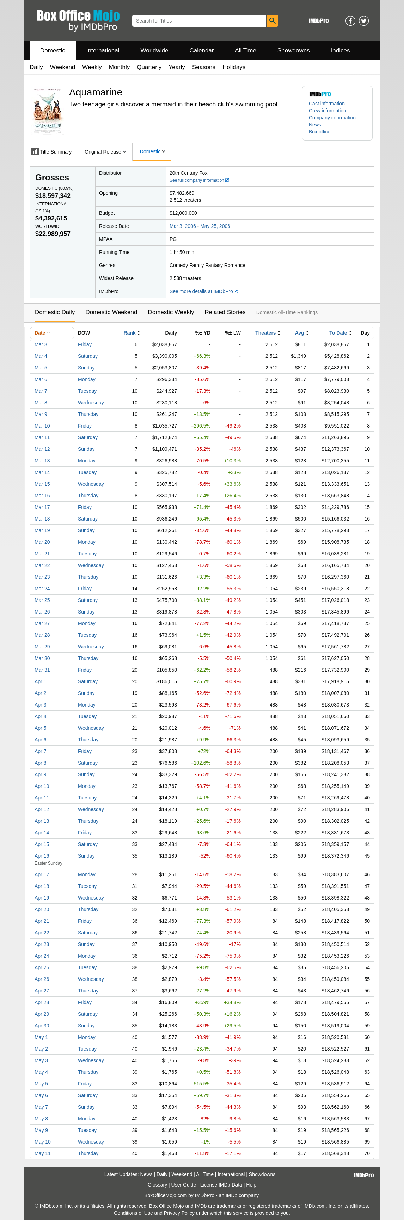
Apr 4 (40, 716)
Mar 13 (42, 460)
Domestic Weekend (111, 312)
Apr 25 (42, 967)
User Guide (183, 1185)
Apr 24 (42, 956)
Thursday (88, 414)
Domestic (52, 50)
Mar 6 (41, 379)
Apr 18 (42, 886)
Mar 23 (42, 577)
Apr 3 (40, 705)
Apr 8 (40, 763)
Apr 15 (42, 844)
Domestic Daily (55, 312)
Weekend (62, 67)
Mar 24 (42, 588)
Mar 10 (42, 426)
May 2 (41, 1049)
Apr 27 (42, 991)
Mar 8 (41, 402)
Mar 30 (42, 658)
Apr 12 (42, 809)
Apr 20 (42, 909)
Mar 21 (42, 553)
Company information (332, 117)
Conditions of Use (133, 1213)
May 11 (43, 1153)
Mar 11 (42, 437)
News (315, 124)
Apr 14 (42, 832)
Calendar (202, 50)
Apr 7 (40, 751)
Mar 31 (42, 670)
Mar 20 (42, 542)
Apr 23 (42, 944)
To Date (338, 333)
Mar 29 (42, 646)
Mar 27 (42, 623)
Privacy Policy (179, 1213)
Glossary (157, 1185)
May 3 (41, 1060)
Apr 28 (42, 1002)
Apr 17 (42, 874)
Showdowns (293, 50)
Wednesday (91, 402)
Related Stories (224, 312)
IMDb (231, 1195)
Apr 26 (42, 979)
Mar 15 (42, 484)
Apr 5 (40, 728)
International (103, 50)
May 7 (41, 1107)
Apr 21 (42, 921)
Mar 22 (42, 565)
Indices (340, 50)
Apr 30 (42, 1025)
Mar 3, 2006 (183, 226)
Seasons (203, 67)
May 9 (41, 1130)
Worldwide (154, 50)
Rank (129, 333)
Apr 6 (40, 739)
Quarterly (149, 67)
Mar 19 (42, 530)
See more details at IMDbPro (204, 291)
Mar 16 (42, 495)
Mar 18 (42, 519)
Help (251, 1185)
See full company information (199, 180)
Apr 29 (42, 1014)
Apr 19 (42, 898)
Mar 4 (41, 356)
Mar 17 (42, 507)
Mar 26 (42, 612)
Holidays (233, 67)
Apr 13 (42, 821)
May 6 (41, 1095)
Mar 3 (41, 344)
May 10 (43, 1142)
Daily (36, 67)
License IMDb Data (221, 1185)
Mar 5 (41, 368)
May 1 (41, 1037)
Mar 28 (42, 635)
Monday (87, 379)
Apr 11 (42, 798)
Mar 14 (42, 472)
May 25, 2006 (215, 226)
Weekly (92, 67)
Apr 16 (42, 856)
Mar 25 (42, 600)
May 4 (41, 1072)
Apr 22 (42, 932)
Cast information (327, 103)
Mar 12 (42, 449)
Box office (319, 132)
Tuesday (87, 391)
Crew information (327, 110)
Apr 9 (40, 774)
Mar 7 (41, 391)
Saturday (88, 356)
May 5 (41, 1084)
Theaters (265, 333)
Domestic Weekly (171, 312)
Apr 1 (40, 681)
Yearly (177, 67)
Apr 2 (40, 693)
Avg (299, 333)
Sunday (86, 368)
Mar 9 (41, 414)
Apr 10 (42, 786)
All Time (245, 50)
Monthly (119, 67)
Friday (85, 344)
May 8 (41, 1118)
